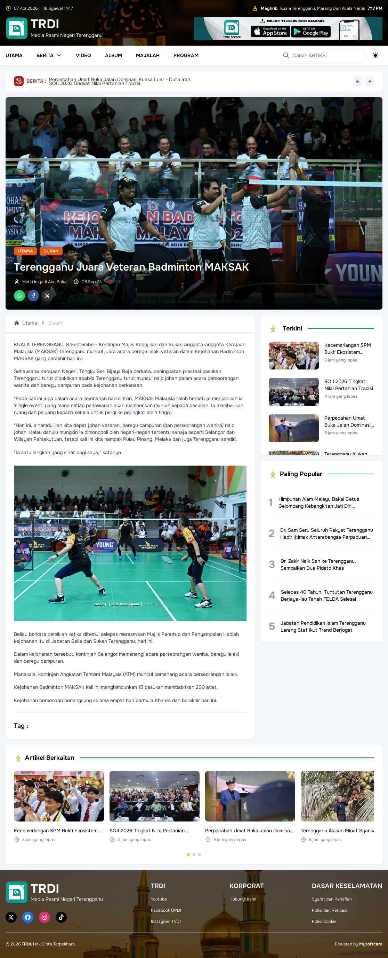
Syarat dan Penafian (332, 899)
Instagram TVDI (166, 921)
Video (83, 55)
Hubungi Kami (242, 899)
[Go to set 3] (199, 854)
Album (113, 55)
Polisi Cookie (324, 921)
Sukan (51, 251)
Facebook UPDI (166, 910)
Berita (49, 55)
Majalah (148, 55)
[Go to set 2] (194, 854)
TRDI (26, 944)
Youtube (159, 899)
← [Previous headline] (357, 81)
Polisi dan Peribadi (330, 910)
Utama (14, 55)
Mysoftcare (370, 944)
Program (186, 55)
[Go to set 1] (188, 854)
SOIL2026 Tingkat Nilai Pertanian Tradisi (94, 81)
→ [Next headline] (369, 81)
